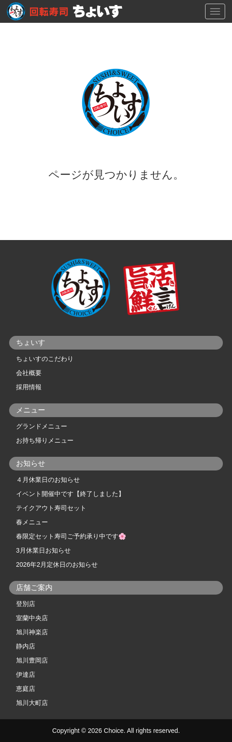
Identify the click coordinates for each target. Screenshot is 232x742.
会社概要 (29, 372)
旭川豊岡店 (32, 660)
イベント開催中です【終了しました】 (70, 493)
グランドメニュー (41, 426)
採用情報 (29, 387)
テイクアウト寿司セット (51, 508)
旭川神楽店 (32, 632)
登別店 (25, 603)
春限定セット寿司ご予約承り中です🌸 (71, 536)
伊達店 (25, 674)
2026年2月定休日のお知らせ (57, 564)
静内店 (25, 646)
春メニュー (32, 522)
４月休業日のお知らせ (48, 479)
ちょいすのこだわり (45, 358)
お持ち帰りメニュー (45, 440)
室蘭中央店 (32, 618)
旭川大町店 (32, 702)
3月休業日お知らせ (43, 550)
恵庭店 (25, 688)
